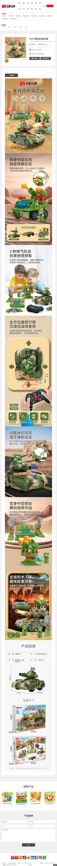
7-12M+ (9, 27)
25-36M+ (21, 27)
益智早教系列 (34, 15)
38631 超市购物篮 (7, 804)
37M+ (26, 27)
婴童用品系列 (5, 18)
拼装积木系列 (13, 18)
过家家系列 (11, 15)
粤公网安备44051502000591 (11, 865)
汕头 (50, 863)
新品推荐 (4, 15)
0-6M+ (3, 27)
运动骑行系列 (50, 15)
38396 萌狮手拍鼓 (50, 804)
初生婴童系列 (25, 15)
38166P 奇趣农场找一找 (21, 805)
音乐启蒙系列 (42, 15)
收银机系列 (18, 15)
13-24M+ (15, 27)
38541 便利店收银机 (35, 804)
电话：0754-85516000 (36, 49)
